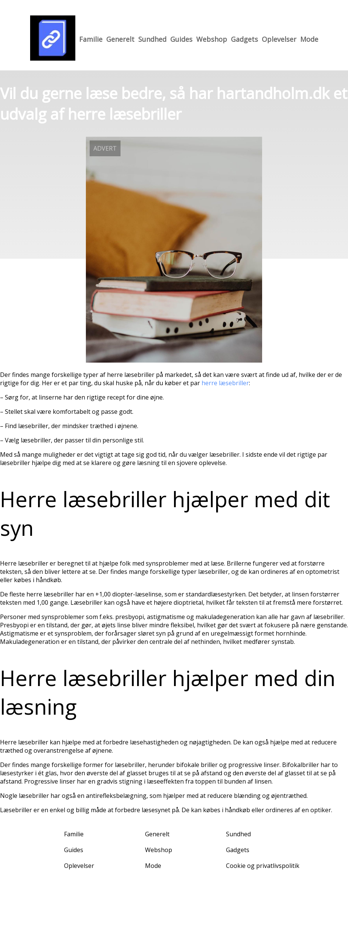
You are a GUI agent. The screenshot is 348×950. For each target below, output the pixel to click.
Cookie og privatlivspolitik (262, 866)
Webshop (211, 39)
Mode (309, 39)
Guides (181, 39)
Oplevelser (279, 39)
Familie (90, 39)
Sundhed (152, 39)
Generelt (120, 39)
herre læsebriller (225, 383)
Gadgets (244, 39)
